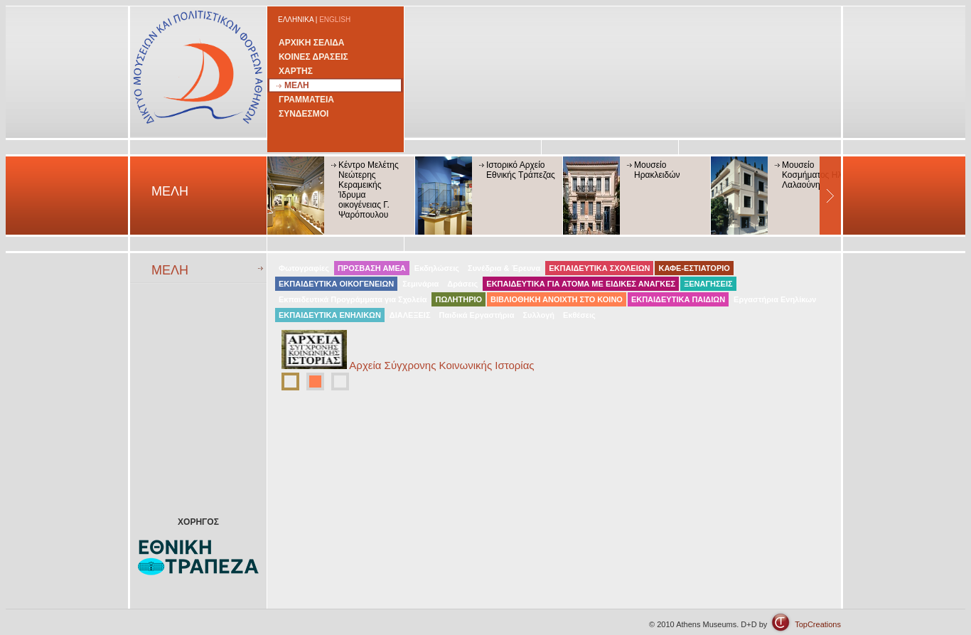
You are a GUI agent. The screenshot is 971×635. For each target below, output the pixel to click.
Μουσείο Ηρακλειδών (657, 170)
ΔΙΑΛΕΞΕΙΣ (410, 315)
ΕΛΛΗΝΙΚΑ (295, 19)
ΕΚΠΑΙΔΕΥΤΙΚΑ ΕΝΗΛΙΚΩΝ (330, 315)
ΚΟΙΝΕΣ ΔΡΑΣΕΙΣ (313, 57)
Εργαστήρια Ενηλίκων (775, 299)
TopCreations (818, 624)
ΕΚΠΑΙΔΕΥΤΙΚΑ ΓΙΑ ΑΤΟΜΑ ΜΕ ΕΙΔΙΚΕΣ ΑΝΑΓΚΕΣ (580, 283)
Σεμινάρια (420, 283)
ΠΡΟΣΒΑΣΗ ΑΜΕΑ (372, 268)
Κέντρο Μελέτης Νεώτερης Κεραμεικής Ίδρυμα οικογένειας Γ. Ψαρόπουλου (368, 190)
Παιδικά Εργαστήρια (477, 315)
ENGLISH (334, 19)
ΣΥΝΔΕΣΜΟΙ (303, 114)
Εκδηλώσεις (436, 268)
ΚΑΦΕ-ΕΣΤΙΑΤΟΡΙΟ (693, 268)
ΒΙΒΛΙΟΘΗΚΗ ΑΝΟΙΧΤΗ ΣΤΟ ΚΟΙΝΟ (556, 299)
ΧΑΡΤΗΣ (296, 71)
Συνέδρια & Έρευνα (504, 268)
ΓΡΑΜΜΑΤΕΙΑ (306, 100)
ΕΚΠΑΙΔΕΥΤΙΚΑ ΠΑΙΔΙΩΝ (678, 299)
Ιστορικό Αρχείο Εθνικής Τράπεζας (520, 170)
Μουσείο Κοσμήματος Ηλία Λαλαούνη (815, 175)
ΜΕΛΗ (296, 85)
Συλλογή (538, 315)
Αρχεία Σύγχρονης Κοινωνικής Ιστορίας (441, 365)
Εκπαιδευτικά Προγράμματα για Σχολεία (353, 299)
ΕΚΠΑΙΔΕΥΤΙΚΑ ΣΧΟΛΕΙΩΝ (599, 268)
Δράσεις (462, 283)
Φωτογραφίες (304, 268)
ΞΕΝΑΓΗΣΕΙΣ (708, 283)
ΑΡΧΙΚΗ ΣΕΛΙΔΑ (312, 43)
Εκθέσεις (579, 315)
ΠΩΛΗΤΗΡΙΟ (458, 299)
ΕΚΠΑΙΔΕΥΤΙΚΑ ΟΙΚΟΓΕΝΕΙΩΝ (336, 283)
